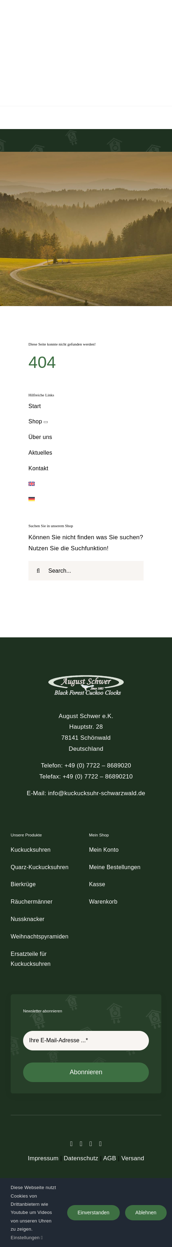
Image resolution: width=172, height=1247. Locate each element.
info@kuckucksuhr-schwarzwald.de (96, 793)
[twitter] (81, 1143)
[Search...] (86, 570)
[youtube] (100, 1143)
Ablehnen (145, 1212)
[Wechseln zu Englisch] (86, 484)
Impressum (43, 1158)
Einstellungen (27, 1237)
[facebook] (71, 1143)
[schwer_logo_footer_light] (86, 674)
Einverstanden (93, 1212)
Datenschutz (81, 1158)
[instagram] (91, 1143)
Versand (133, 1158)
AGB (109, 1158)
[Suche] (38, 570)
